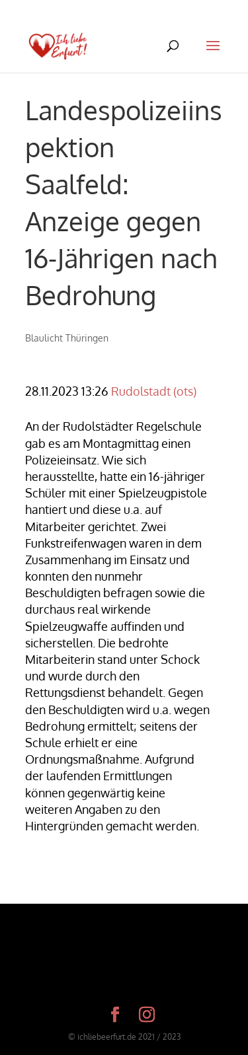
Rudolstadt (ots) (153, 391)
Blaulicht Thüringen (66, 338)
